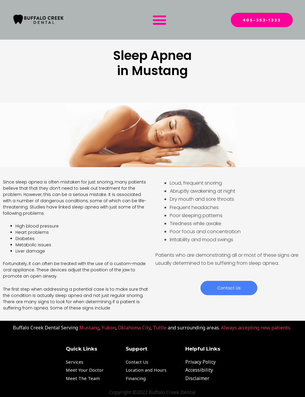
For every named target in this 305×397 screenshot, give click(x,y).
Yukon (109, 327)
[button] (159, 20)
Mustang (89, 327)
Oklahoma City (134, 327)
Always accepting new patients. (256, 327)
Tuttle (159, 327)
